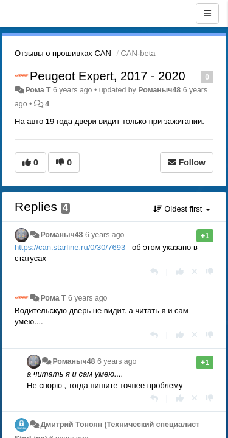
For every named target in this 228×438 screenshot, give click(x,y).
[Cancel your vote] (195, 271)
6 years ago (105, 235)
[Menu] (207, 13)
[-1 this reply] (209, 271)
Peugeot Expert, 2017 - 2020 (107, 76)
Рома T (37, 90)
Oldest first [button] (181, 209)
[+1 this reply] (180, 271)
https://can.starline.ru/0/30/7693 (70, 247)
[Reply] (154, 271)
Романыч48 (159, 90)
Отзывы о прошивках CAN (63, 53)
